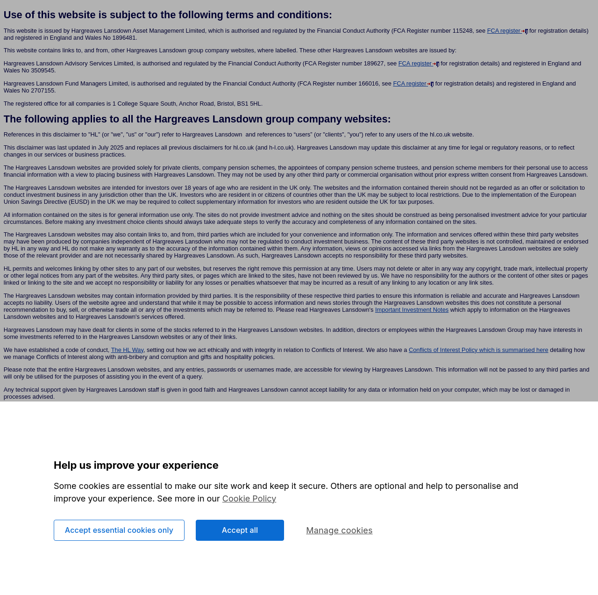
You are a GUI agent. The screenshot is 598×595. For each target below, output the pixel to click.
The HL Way (127, 349)
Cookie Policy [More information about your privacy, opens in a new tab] (249, 500)
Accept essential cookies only (119, 532)
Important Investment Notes (411, 309)
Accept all (240, 532)
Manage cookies (339, 532)
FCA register (504, 30)
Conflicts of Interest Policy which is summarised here (478, 349)
